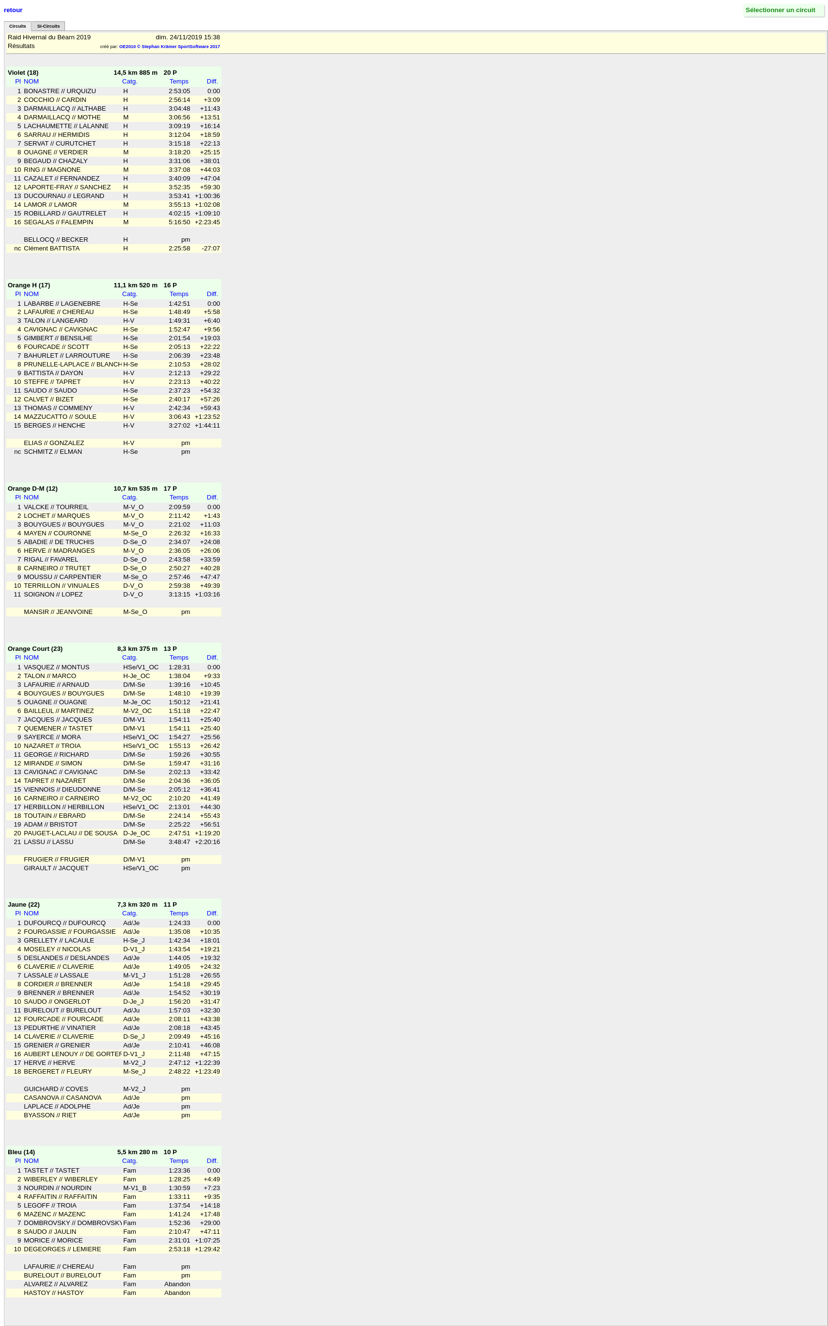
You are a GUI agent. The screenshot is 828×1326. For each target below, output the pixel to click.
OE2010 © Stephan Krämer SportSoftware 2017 (169, 46)
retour (13, 10)
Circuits (17, 26)
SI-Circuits (48, 26)
